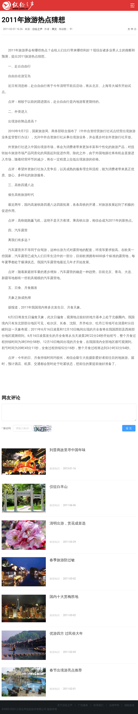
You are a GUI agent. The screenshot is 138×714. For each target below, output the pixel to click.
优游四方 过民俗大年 (66, 633)
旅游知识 (55, 468)
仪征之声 (37, 29)
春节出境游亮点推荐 (66, 670)
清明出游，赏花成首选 (68, 523)
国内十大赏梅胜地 (64, 596)
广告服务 (83, 705)
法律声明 (114, 705)
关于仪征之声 (64, 705)
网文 (54, 29)
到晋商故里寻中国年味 (68, 450)
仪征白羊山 (59, 486)
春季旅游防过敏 (62, 560)
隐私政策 (130, 705)
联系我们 (98, 705)
